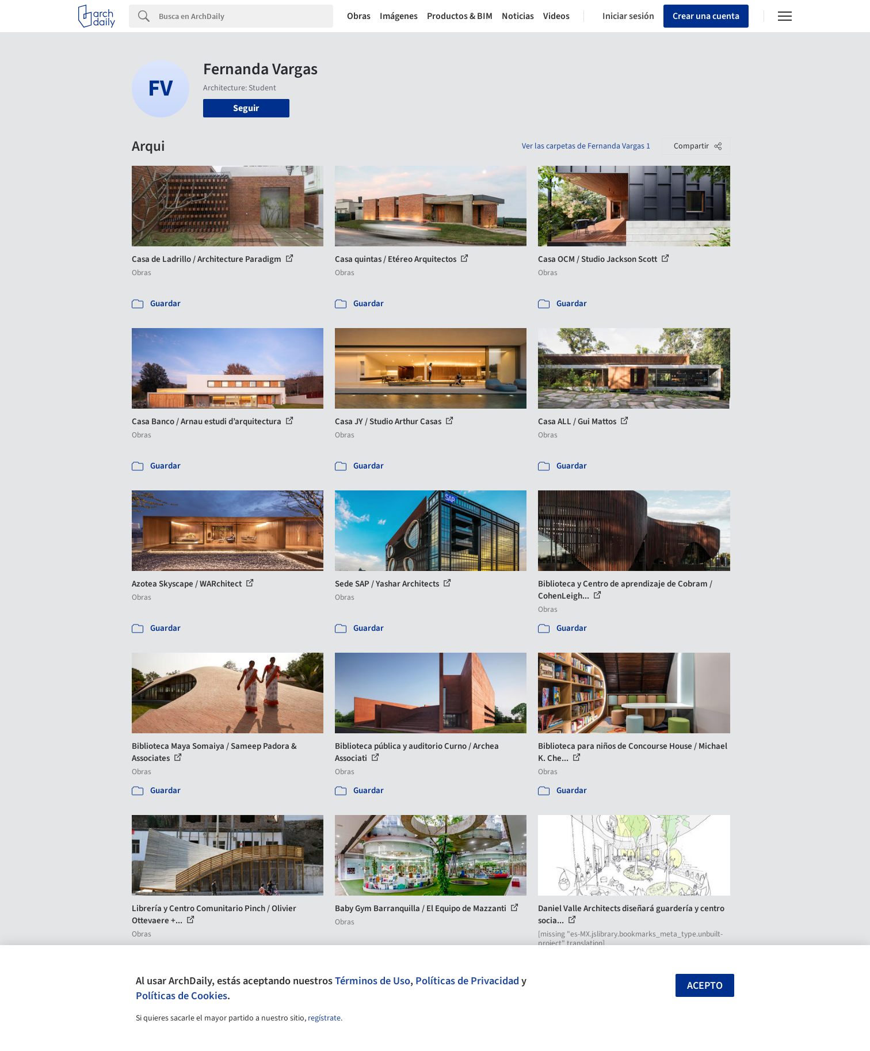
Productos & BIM (460, 16)
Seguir (246, 108)
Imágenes (399, 16)
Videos (556, 16)
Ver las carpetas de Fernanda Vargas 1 (586, 146)
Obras (359, 16)
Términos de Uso (372, 980)
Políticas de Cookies (181, 995)
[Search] (246, 16)
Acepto (705, 985)
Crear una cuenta (706, 16)
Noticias (518, 16)
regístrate (324, 1018)
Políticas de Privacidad (467, 980)
